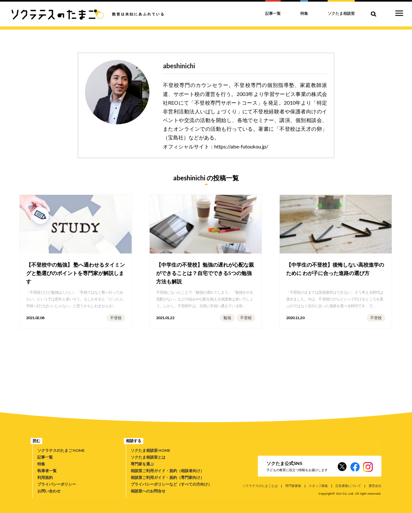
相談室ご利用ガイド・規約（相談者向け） (167, 470)
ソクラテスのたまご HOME (61, 450)
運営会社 (375, 486)
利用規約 (45, 477)
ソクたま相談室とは (148, 457)
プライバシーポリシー (56, 484)
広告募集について (348, 486)
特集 (41, 463)
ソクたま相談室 (341, 13)
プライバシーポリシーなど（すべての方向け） (171, 484)
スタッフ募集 (318, 486)
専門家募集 (293, 486)
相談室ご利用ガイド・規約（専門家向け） (167, 477)
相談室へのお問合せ (148, 491)
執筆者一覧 (47, 470)
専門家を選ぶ (142, 463)
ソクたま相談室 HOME (150, 450)
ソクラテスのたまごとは (260, 486)
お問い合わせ (49, 491)
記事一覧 (45, 457)
